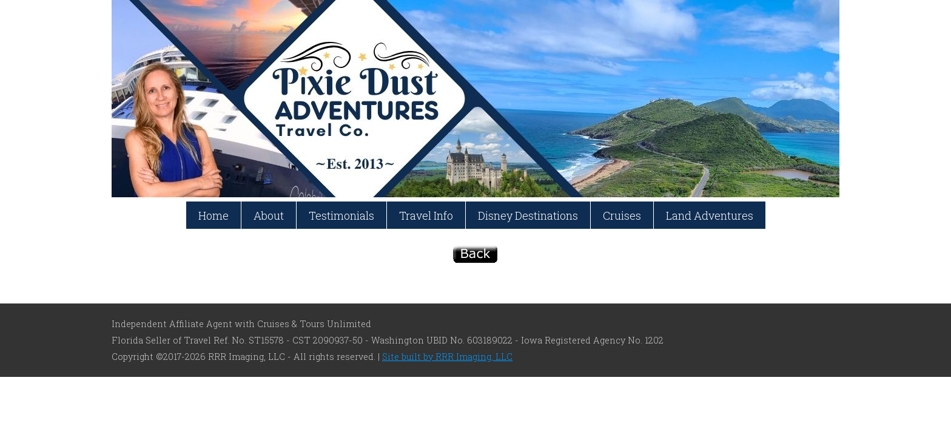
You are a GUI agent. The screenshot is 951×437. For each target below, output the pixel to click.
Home (213, 215)
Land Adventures (709, 215)
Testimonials (341, 215)
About (269, 215)
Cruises (622, 215)
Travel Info (426, 215)
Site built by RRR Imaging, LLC (447, 356)
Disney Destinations (528, 215)
